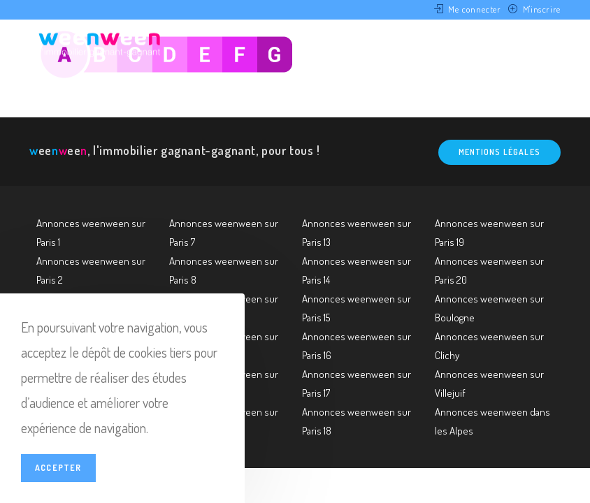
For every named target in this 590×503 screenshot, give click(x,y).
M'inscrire (542, 9)
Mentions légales (499, 152)
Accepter (58, 467)
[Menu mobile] (538, 44)
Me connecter (474, 9)
